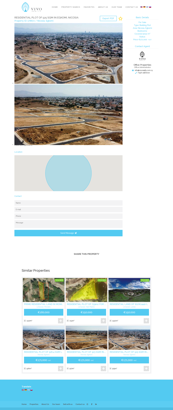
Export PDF (108, 18)
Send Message (68, 233)
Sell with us (67, 404)
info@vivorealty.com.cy (142, 70)
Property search (70, 7)
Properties (34, 404)
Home (55, 7)
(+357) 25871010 (142, 73)
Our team (117, 7)
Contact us (132, 7)
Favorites (89, 7)
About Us (103, 7)
